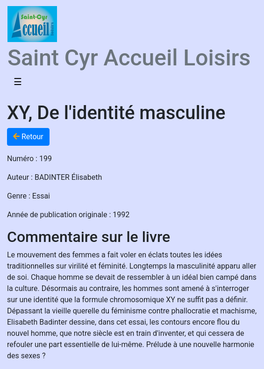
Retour (28, 136)
